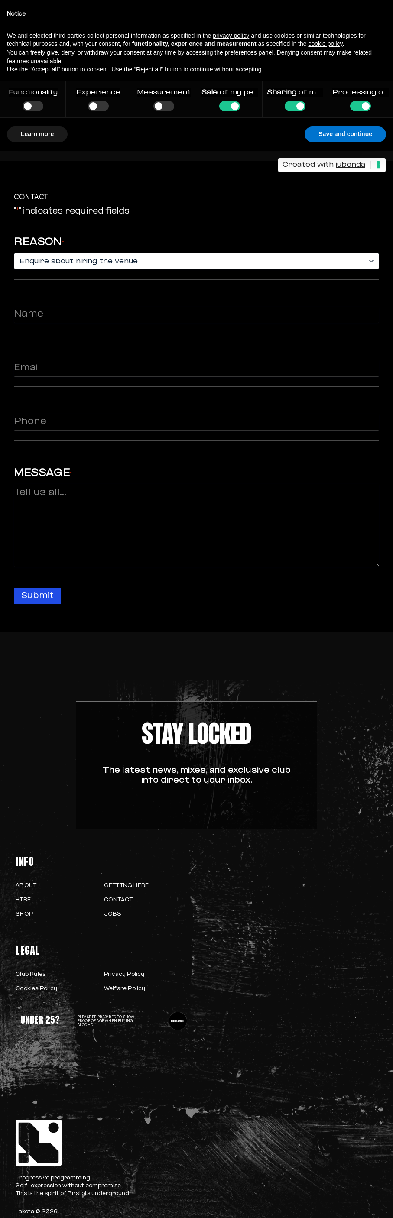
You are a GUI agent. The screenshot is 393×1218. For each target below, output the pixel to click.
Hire (23, 900)
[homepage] (104, 1143)
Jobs (113, 914)
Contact (118, 900)
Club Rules (30, 974)
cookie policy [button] (325, 43)
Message (43, 473)
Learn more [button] (37, 133)
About (26, 885)
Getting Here (126, 885)
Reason (39, 242)
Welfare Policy (125, 988)
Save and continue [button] (345, 133)
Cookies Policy (36, 988)
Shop (24, 914)
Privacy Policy (124, 974)
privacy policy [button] (231, 35)
